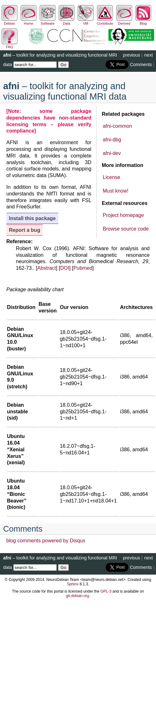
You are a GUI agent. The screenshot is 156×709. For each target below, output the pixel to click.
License (111, 177)
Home (28, 21)
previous (131, 55)
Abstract (46, 268)
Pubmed (82, 268)
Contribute (105, 21)
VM (86, 21)
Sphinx (73, 584)
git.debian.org (77, 596)
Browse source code (126, 228)
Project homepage (123, 215)
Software (47, 21)
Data (67, 21)
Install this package (32, 218)
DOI (64, 268)
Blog (143, 21)
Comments (141, 64)
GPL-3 (106, 591)
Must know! (115, 191)
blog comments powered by (45, 540)
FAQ (9, 45)
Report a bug (24, 230)
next (148, 55)
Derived (124, 21)
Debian (9, 21)
